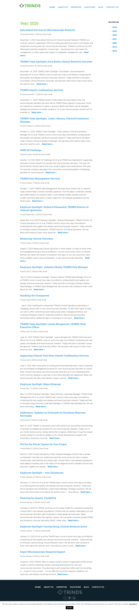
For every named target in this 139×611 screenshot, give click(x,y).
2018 (114, 51)
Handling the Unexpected (34, 295)
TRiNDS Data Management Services (40, 178)
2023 (114, 31)
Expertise (76, 7)
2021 (114, 39)
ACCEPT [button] (69, 607)
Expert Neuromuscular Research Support (42, 551)
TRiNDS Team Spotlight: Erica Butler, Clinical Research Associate (56, 61)
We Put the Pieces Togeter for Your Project (43, 444)
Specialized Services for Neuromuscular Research (47, 29)
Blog (100, 7)
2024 (114, 27)
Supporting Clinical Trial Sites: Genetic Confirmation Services (54, 355)
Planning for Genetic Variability (38, 497)
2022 (114, 35)
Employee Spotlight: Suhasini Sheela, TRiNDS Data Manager (54, 267)
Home (52, 7)
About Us (63, 7)
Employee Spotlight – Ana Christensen (41, 472)
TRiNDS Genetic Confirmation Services (41, 90)
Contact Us (112, 7)
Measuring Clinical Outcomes (36, 238)
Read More (133, 604)
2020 (114, 43)
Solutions (89, 7)
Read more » (42, 84)
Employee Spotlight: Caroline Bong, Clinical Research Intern (53, 526)
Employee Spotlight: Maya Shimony (40, 384)
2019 (114, 47)
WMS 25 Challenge (30, 150)
